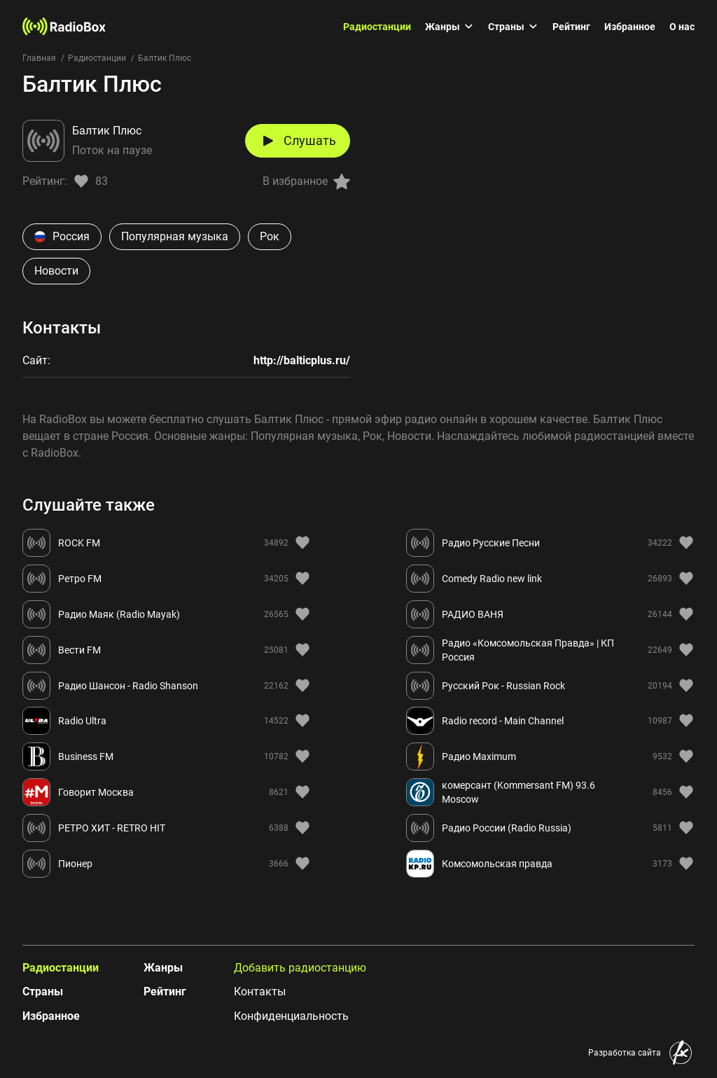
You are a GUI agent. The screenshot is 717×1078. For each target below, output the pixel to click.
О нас (682, 26)
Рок (269, 236)
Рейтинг (571, 26)
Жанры (449, 26)
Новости (56, 270)
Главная (39, 58)
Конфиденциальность (291, 1016)
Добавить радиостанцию (300, 967)
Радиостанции (377, 26)
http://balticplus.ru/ (301, 360)
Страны (513, 26)
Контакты (260, 991)
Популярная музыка (174, 236)
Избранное (629, 26)
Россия (62, 236)
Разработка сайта (624, 1053)
